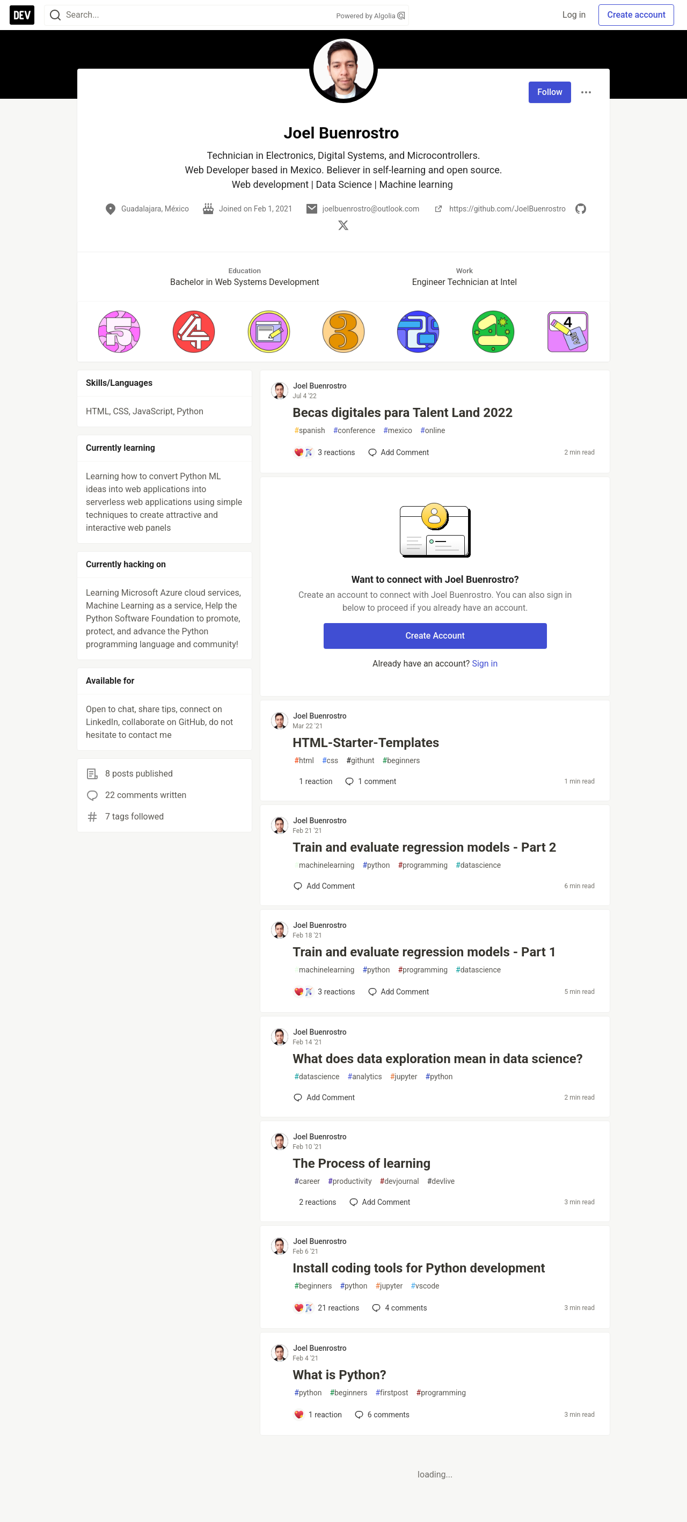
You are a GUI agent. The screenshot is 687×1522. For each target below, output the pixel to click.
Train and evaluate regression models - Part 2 (424, 847)
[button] (119, 331)
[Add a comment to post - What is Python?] (317, 1414)
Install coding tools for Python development (419, 1268)
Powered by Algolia (370, 16)
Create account (636, 15)
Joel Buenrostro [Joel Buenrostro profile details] (320, 386)
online (432, 430)
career (307, 1181)
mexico (397, 430)
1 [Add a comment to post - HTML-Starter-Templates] (369, 781)
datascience (478, 865)
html (304, 760)
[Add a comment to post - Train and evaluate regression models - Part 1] (324, 991)
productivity (349, 1181)
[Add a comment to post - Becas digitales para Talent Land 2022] (324, 452)
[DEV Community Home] (22, 15)
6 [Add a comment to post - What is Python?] (381, 1414)
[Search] (55, 15)
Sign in (485, 663)
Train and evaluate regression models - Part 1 (424, 952)
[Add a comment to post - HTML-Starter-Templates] (313, 781)
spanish (309, 430)
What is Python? (339, 1374)
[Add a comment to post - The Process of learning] (314, 1202)
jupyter (404, 1076)
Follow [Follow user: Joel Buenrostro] (549, 92)
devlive (441, 1181)
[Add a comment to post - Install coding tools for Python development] (326, 1308)
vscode (425, 1286)
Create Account (435, 636)
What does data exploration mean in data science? (437, 1058)
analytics (365, 1076)
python (376, 865)
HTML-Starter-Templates (366, 742)
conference (354, 430)
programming (423, 865)
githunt (360, 760)
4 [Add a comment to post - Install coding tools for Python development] (398, 1307)
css (330, 760)
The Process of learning (361, 1163)
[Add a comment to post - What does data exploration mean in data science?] (324, 1097)
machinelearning (324, 865)
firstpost (391, 1393)
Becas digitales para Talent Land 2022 (403, 412)
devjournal (399, 1181)
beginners (401, 760)
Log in (574, 15)
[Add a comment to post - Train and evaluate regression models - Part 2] (324, 886)
